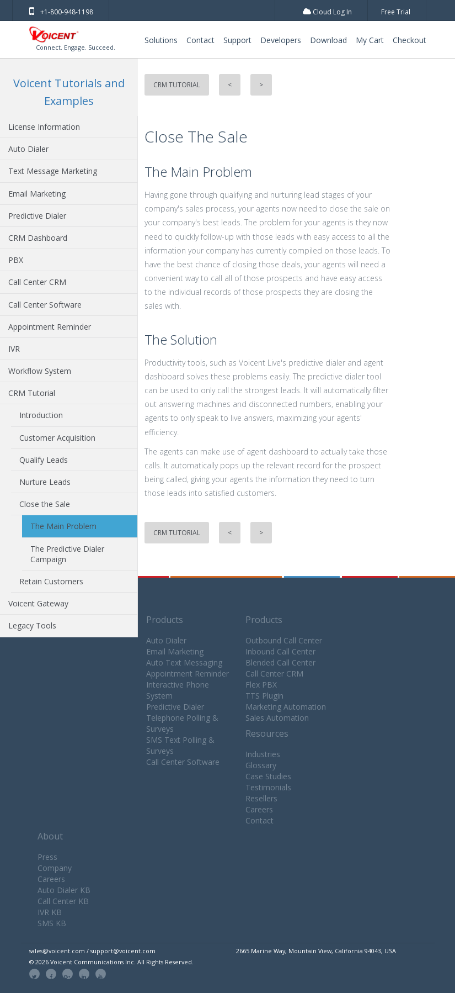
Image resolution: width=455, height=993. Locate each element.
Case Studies (268, 776)
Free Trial (395, 12)
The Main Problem (63, 526)
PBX (15, 260)
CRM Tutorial (31, 393)
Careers (259, 809)
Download (328, 40)
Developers (280, 40)
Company (55, 868)
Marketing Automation (285, 706)
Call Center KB (63, 901)
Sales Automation (277, 717)
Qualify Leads (43, 460)
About (50, 836)
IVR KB (50, 912)
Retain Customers (51, 581)
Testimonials (268, 787)
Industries (262, 754)
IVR (14, 349)
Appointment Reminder (49, 326)
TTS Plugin (264, 695)
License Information (44, 127)
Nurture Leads (45, 482)
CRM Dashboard (37, 238)
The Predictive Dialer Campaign (67, 553)
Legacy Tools (32, 625)
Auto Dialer (28, 149)
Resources (266, 733)
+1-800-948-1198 (61, 12)
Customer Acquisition (57, 437)
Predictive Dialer (37, 215)
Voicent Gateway (38, 603)
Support (237, 40)
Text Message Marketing (52, 171)
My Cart (370, 40)
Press (47, 857)
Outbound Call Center (283, 640)
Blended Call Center (280, 662)
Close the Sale (44, 504)
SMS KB (52, 923)
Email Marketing (37, 193)
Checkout (409, 40)
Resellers (261, 798)
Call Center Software (45, 304)
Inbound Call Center (280, 651)
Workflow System (39, 371)
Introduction (41, 415)
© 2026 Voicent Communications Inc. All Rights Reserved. (111, 962)
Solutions (161, 40)
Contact (200, 40)
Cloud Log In (327, 12)
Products (164, 620)
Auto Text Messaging (184, 662)
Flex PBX (261, 684)
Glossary (260, 765)
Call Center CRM (37, 282)
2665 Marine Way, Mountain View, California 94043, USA (316, 951)
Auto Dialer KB (64, 890)
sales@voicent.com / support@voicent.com (92, 951)
